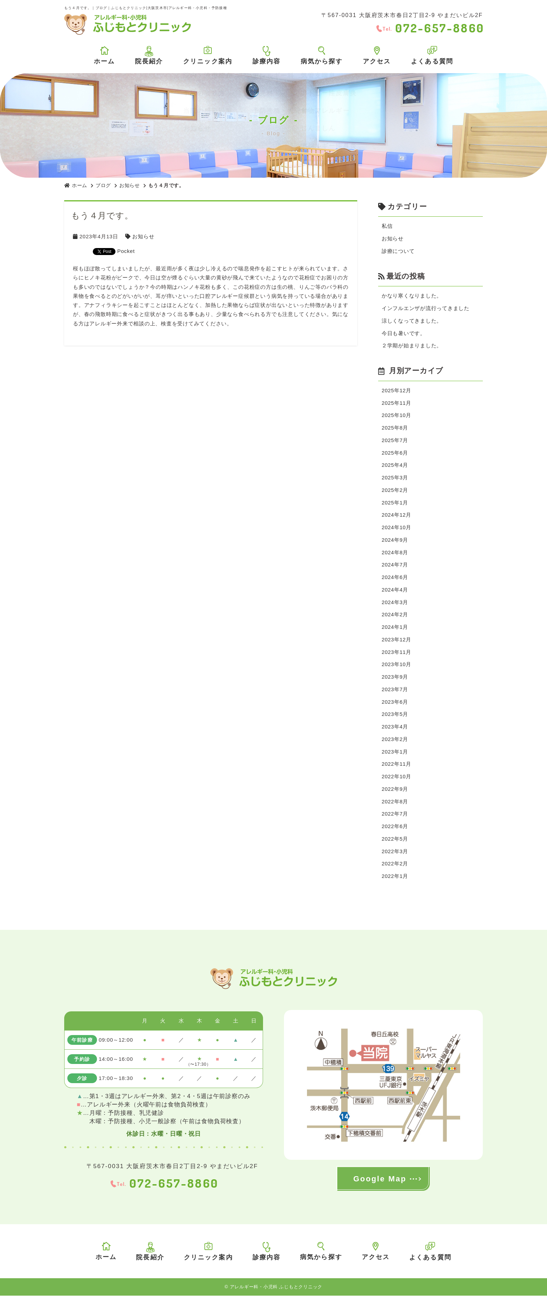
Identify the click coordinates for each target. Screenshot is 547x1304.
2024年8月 (395, 556)
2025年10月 (397, 417)
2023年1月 (395, 758)
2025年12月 (397, 392)
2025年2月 (395, 493)
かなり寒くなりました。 (412, 297)
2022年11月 (397, 771)
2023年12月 (397, 645)
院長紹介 (149, 55)
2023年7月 (395, 695)
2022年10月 (397, 784)
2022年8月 (395, 809)
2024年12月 (397, 518)
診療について (398, 252)
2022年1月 (395, 885)
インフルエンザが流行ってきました (426, 309)
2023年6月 (395, 708)
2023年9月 (395, 683)
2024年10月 (397, 531)
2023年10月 (397, 670)
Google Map (379, 1187)
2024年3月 (395, 607)
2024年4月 (395, 594)
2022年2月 (395, 872)
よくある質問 (432, 55)
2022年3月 (395, 859)
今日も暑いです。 (404, 335)
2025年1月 (395, 506)
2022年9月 (395, 796)
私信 (387, 226)
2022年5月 (395, 847)
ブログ (103, 185)
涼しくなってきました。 (412, 322)
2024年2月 (395, 619)
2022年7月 (395, 821)
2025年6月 (395, 455)
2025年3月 (395, 481)
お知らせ (129, 185)
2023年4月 (395, 733)
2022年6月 (395, 834)
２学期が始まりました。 (412, 347)
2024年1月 (395, 632)
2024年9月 (395, 544)
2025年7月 (395, 443)
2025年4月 (395, 468)
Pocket (126, 251)
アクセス (377, 55)
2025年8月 (395, 430)
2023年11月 (397, 657)
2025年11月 (397, 405)
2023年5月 (395, 720)
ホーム (104, 55)
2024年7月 (395, 569)
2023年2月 (395, 746)
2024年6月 (395, 582)
